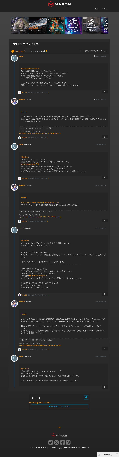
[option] (20, 25)
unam (21, 56)
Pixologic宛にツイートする (59, 406)
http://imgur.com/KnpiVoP (37, 276)
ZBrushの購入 (57, 448)
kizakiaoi (22, 99)
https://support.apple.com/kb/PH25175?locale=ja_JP (40, 202)
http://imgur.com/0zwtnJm (30, 69)
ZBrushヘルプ (20, 51)
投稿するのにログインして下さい (95, 51)
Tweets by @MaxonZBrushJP (40, 403)
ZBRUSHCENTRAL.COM (72, 448)
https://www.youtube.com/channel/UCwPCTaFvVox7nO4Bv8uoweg (40, 133)
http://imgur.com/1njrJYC (30, 164)
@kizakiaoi (27, 144)
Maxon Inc (40, 448)
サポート (48, 448)
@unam (28, 99)
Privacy (85, 448)
